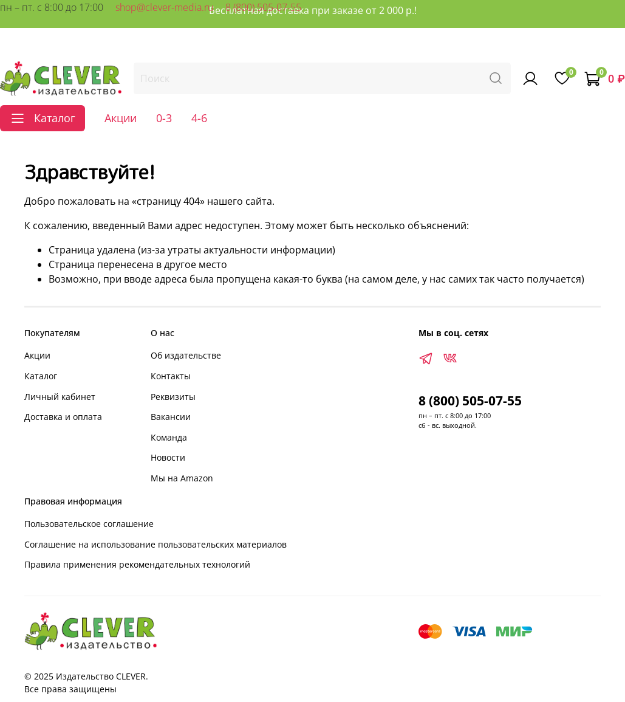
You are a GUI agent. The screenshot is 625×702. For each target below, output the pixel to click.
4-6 (199, 118)
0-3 (164, 118)
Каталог (40, 376)
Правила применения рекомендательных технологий (137, 564)
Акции (120, 118)
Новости (168, 457)
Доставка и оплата (63, 416)
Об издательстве (186, 355)
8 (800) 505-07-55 (263, 7)
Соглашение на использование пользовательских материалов (155, 544)
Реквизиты (173, 396)
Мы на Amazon (182, 478)
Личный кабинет (59, 396)
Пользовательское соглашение (89, 523)
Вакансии (171, 416)
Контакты (171, 376)
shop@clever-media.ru (164, 7)
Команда (169, 437)
